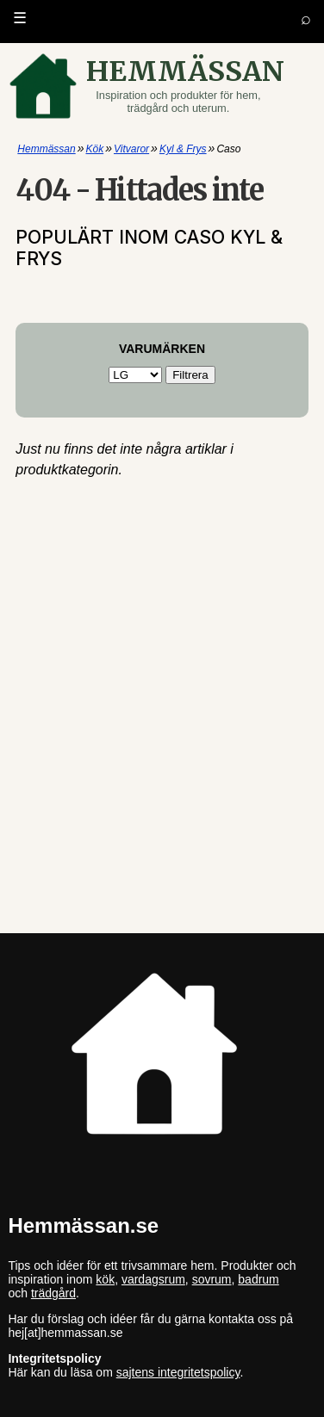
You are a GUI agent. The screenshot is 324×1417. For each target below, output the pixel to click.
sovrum (212, 1279)
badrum (258, 1279)
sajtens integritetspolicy (178, 1372)
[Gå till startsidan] (162, 86)
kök (105, 1279)
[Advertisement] (161, 558)
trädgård (53, 1293)
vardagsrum (153, 1279)
